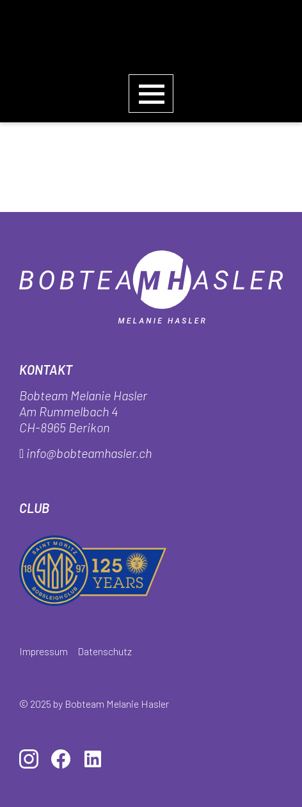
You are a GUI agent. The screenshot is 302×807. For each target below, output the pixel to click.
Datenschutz (104, 651)
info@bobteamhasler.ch (89, 453)
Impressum (43, 651)
